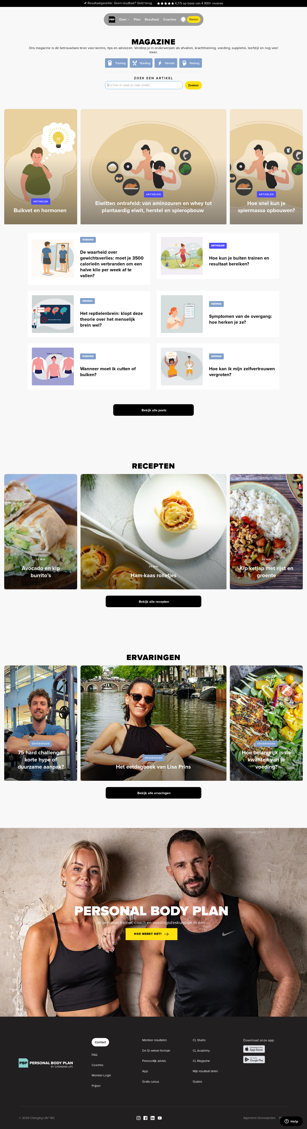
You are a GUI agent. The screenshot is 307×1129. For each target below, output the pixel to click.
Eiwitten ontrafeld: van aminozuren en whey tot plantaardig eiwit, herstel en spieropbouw (153, 207)
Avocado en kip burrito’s (41, 572)
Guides (197, 1082)
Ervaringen (41, 743)
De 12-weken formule (156, 1050)
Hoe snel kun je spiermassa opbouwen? (266, 207)
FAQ (94, 1055)
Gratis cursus (150, 1082)
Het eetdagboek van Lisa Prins (153, 766)
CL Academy (201, 1050)
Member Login (101, 1075)
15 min (40, 559)
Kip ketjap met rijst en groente (266, 572)
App (145, 1071)
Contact (100, 1042)
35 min (153, 566)
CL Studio (199, 1040)
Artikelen (40, 201)
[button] (183, 19)
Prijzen (96, 1086)
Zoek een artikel (153, 78)
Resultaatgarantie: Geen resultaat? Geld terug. (118, 3)
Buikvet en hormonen (41, 210)
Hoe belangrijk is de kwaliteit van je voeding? (266, 759)
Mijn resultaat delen (205, 1071)
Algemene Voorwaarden (259, 1118)
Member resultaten (154, 1040)
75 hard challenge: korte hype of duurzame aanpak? (41, 759)
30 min (266, 559)
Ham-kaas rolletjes (153, 575)
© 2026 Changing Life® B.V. (37, 1118)
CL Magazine (201, 1061)
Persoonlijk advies (154, 1061)
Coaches (97, 1065)
